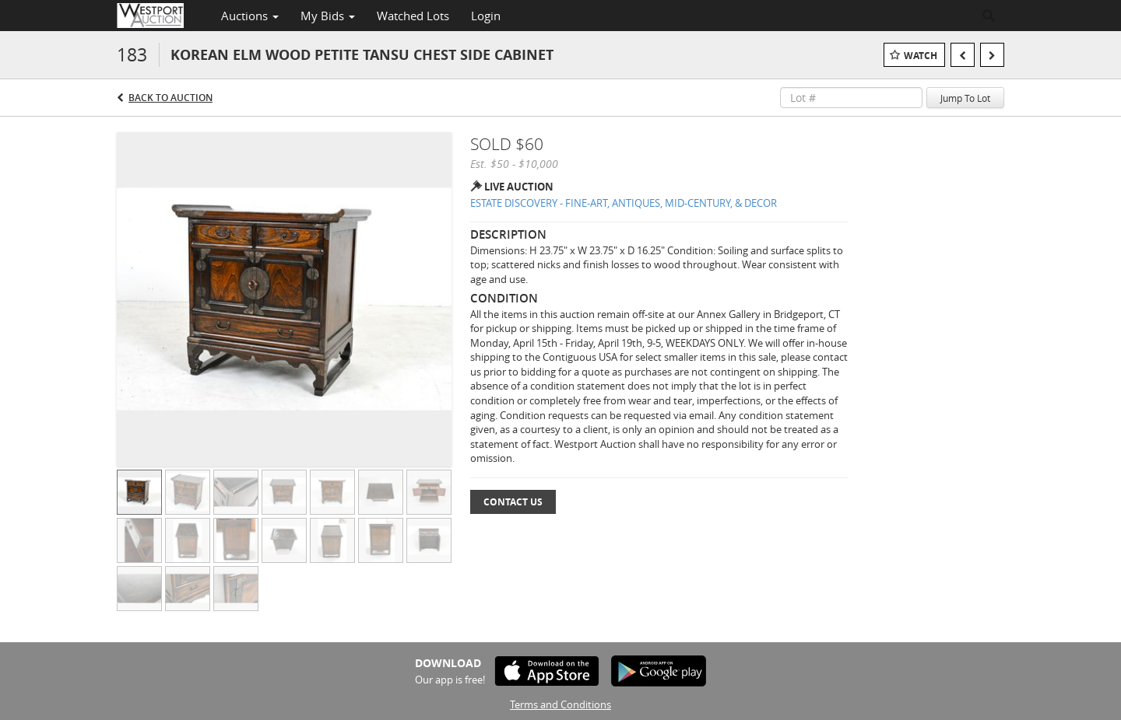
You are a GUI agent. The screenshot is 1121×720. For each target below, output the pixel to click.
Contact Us (513, 502)
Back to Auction (170, 97)
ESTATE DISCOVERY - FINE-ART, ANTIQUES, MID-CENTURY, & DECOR (623, 203)
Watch (920, 55)
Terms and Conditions (560, 704)
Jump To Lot (965, 98)
